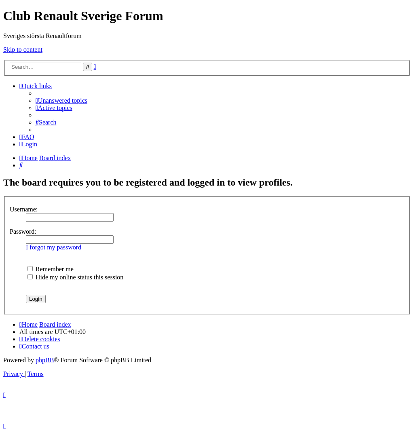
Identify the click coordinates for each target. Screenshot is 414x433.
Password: (23, 231)
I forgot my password (53, 247)
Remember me (50, 269)
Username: (24, 209)
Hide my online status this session (75, 277)
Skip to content (22, 49)
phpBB (45, 360)
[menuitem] (61, 100)
